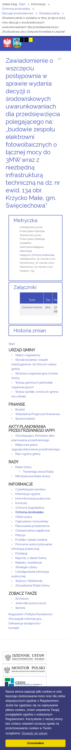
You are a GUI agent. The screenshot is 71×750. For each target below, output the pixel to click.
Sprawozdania (25, 418)
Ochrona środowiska (43, 255)
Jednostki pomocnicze (30, 603)
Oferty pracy (23, 517)
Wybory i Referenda (28, 581)
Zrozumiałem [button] (35, 743)
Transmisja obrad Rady (38, 471)
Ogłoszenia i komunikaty (31, 521)
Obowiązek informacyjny (25, 619)
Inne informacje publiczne (32, 498)
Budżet (20, 409)
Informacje (26, 251)
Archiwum (22, 598)
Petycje (20, 535)
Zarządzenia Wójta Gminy (32, 585)
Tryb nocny (14, 39)
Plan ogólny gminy (28, 454)
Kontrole (21, 503)
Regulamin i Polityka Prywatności (31, 614)
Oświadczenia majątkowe (32, 530)
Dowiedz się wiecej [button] (34, 733)
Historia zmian (30, 330)
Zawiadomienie (31, 307)
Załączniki (25, 287)
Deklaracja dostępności (25, 623)
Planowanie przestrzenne (32, 526)
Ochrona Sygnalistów (29, 507)
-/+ (59, 59)
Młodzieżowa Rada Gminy (32, 476)
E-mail (61, 212)
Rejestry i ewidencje (28, 562)
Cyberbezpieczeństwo (30, 489)
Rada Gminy (23, 467)
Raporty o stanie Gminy (31, 558)
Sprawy (20, 607)
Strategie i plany (26, 567)
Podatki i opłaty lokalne (31, 539)
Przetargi (21, 553)
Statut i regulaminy (27, 355)
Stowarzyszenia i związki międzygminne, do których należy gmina (34, 364)
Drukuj (56, 212)
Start (12, 344)
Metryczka (25, 220)
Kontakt (14, 628)
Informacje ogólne (27, 494)
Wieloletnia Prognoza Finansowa (37, 414)
